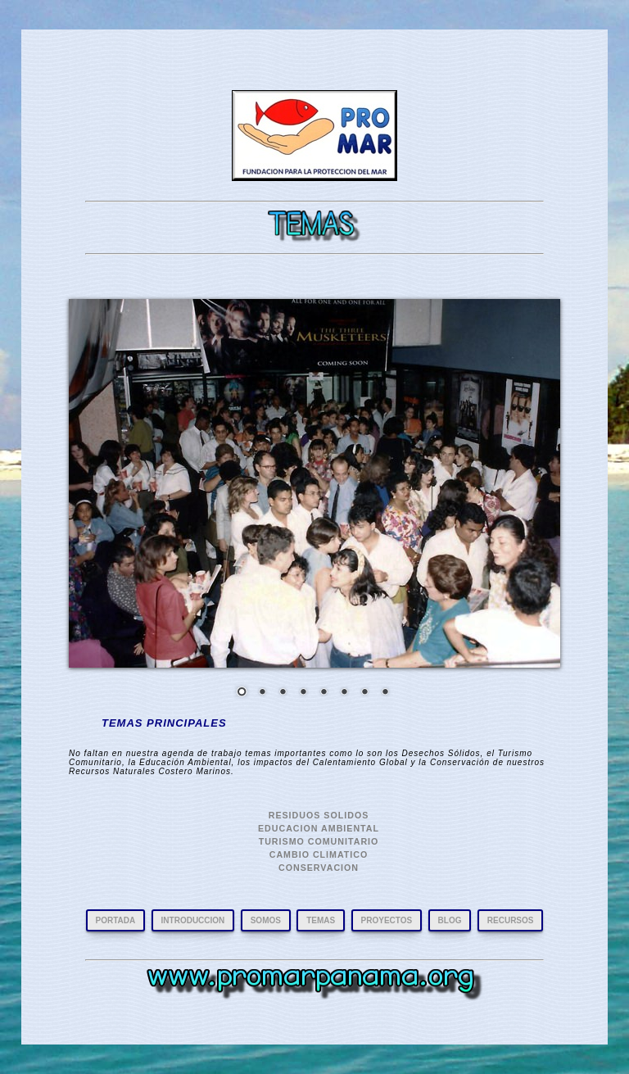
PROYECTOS (387, 920)
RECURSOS (510, 920)
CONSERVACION (318, 867)
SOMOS (266, 920)
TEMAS (320, 920)
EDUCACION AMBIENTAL (318, 828)
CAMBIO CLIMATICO (319, 854)
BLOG (450, 920)
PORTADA (116, 920)
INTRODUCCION (193, 920)
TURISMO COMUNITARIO (319, 841)
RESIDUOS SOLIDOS (319, 815)
